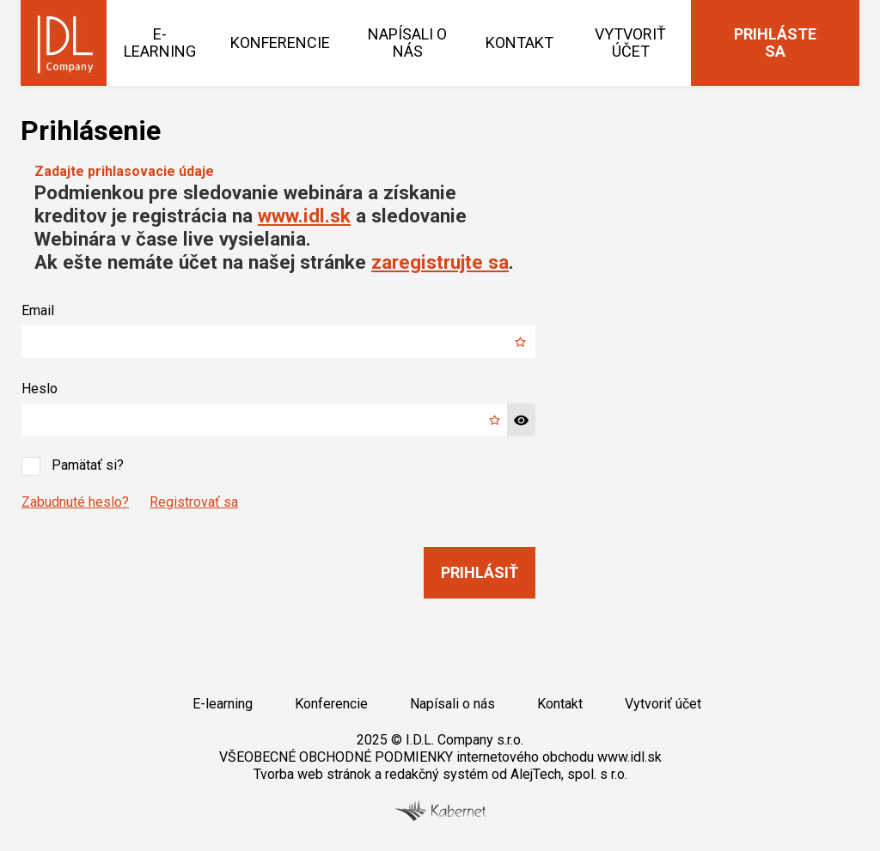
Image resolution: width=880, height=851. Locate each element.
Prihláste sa (775, 42)
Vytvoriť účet (630, 42)
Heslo (39, 388)
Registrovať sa (194, 502)
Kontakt (519, 42)
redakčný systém (436, 774)
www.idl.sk (304, 215)
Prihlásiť (479, 572)
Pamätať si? (72, 466)
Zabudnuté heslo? (75, 502)
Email (37, 310)
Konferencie (280, 42)
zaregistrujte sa (440, 262)
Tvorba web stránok (312, 774)
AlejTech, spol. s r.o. (568, 774)
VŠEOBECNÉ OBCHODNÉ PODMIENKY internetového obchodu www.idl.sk (440, 757)
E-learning (160, 42)
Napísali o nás (407, 42)
